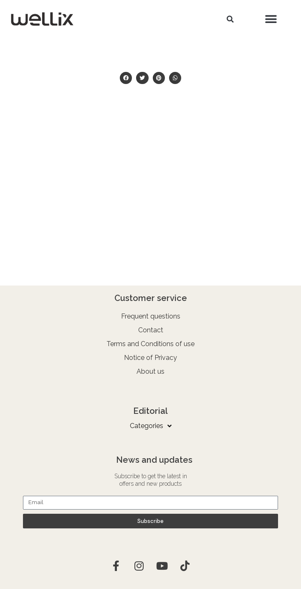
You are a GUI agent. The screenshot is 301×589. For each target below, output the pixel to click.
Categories (151, 425)
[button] (230, 19)
